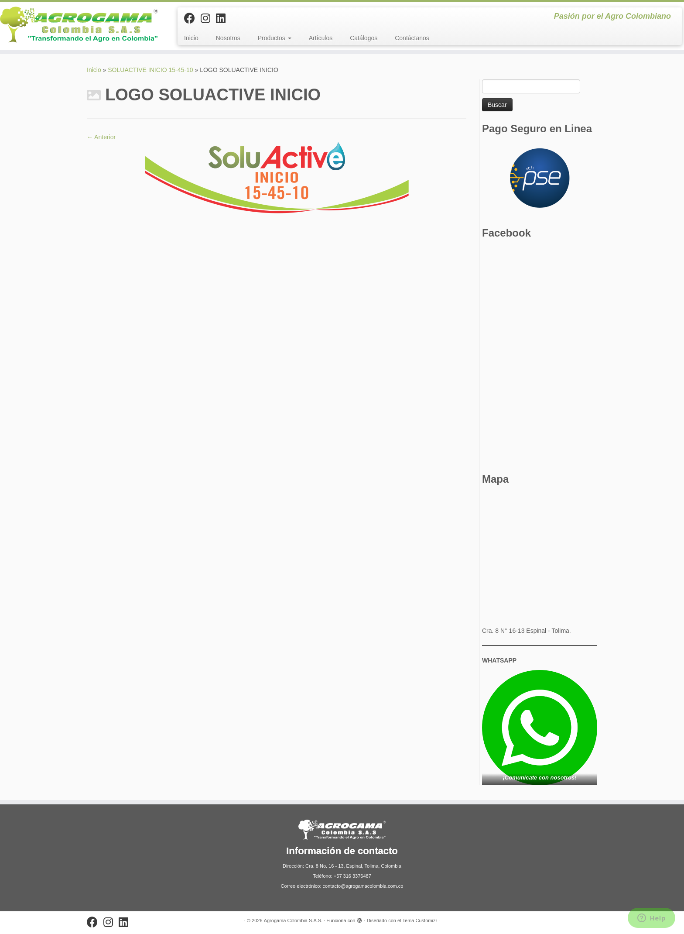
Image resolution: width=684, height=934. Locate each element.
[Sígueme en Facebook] (192, 18)
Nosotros (228, 37)
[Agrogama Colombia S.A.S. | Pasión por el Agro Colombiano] (79, 25)
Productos (274, 37)
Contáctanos (412, 37)
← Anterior (101, 137)
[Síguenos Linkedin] (223, 18)
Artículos (320, 37)
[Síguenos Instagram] (208, 18)
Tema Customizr (420, 920)
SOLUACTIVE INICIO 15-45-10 (150, 69)
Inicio (191, 37)
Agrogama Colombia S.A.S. (293, 920)
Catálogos (363, 37)
